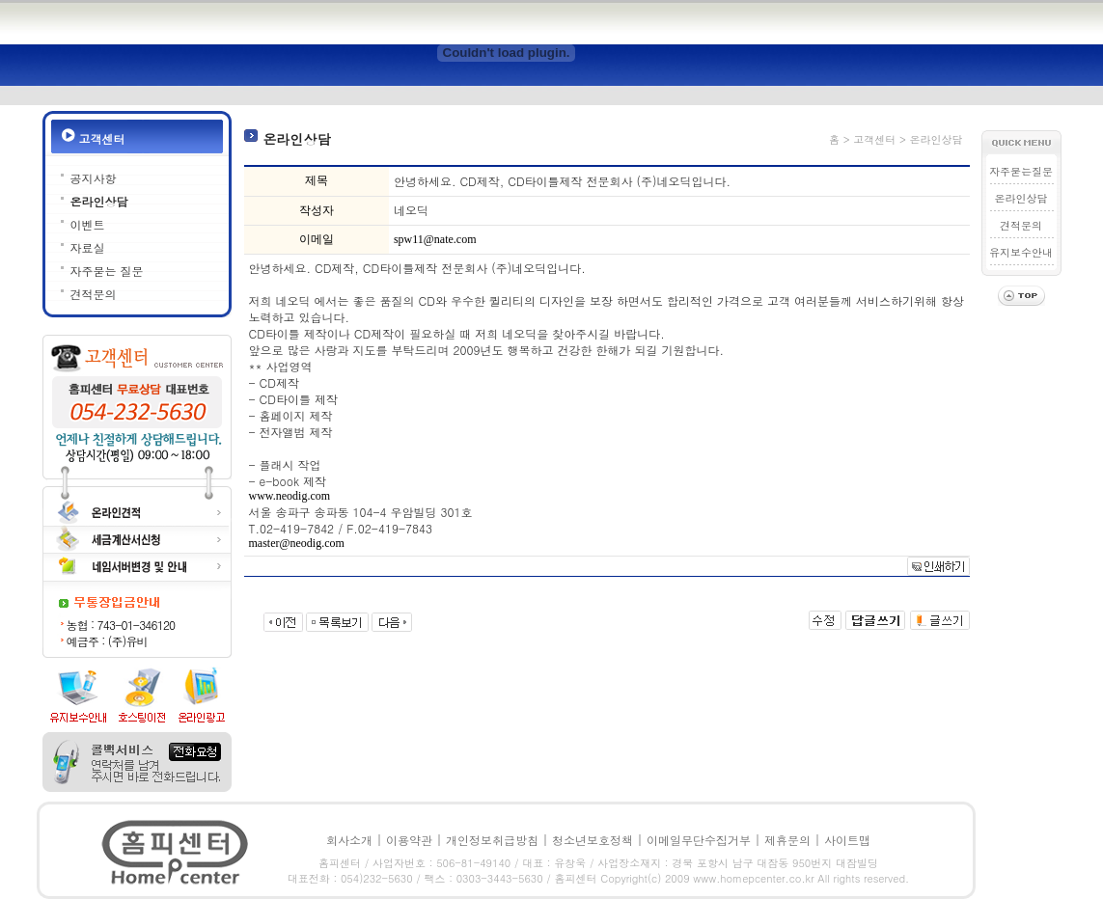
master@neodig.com (297, 543)
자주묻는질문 (1021, 171)
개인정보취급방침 (492, 839)
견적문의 (93, 294)
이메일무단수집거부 (699, 839)
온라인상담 (99, 201)
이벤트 (87, 224)
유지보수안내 (1021, 252)
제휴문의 (787, 839)
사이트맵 (847, 839)
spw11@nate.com (435, 239)
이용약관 (409, 839)
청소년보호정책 (592, 839)
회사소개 (349, 839)
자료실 (87, 247)
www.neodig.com (290, 496)
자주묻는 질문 (107, 270)
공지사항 (93, 178)
